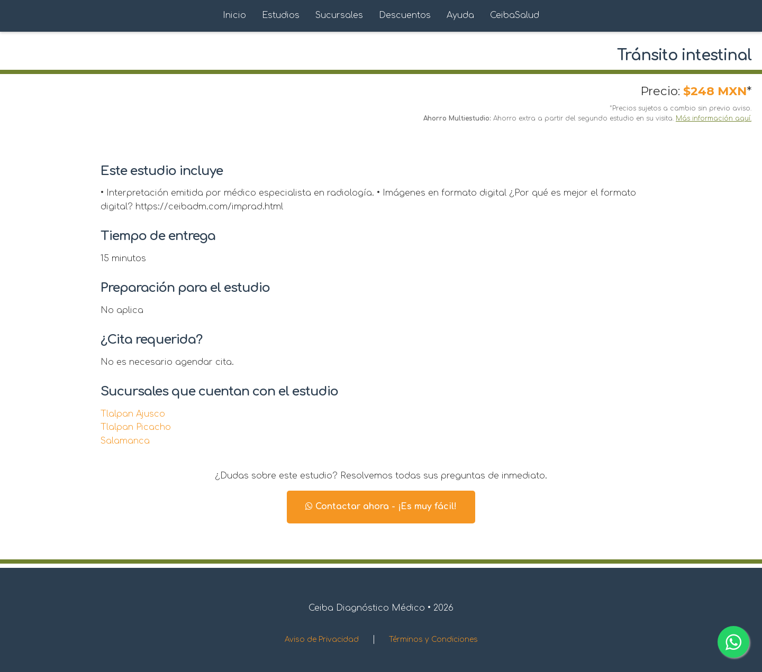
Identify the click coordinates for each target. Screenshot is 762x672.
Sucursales (339, 15)
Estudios (281, 15)
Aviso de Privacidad (322, 639)
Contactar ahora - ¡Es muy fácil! (381, 506)
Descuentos (405, 15)
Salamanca (125, 441)
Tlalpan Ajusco (133, 414)
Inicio (234, 15)
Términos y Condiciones (433, 639)
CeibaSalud (514, 15)
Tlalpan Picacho (136, 427)
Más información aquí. (713, 118)
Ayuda (460, 15)
